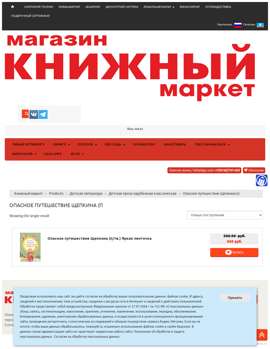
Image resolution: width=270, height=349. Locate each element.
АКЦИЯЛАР (92, 6)
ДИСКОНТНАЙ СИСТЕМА (122, 6)
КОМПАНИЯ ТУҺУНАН (38, 6)
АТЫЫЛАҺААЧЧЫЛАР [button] (159, 6)
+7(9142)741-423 (227, 170)
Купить (234, 252)
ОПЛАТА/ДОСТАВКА (218, 6)
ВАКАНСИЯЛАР (190, 6)
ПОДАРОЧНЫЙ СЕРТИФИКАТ (30, 15)
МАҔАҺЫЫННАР (69, 6)
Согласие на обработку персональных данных (86, 336)
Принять (235, 298)
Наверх (261, 337)
